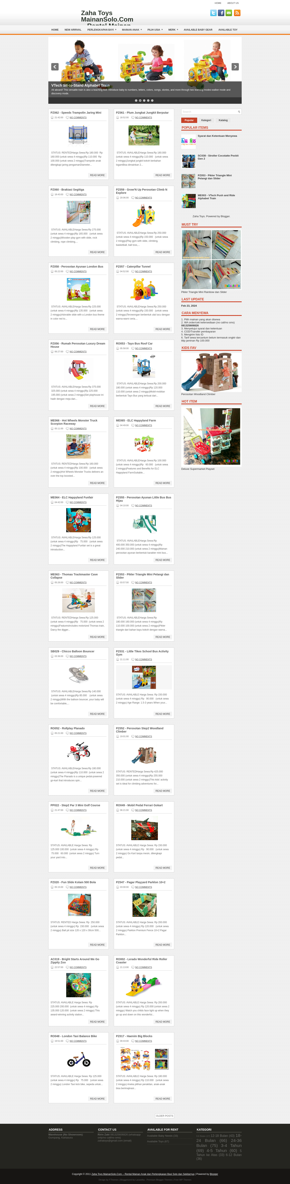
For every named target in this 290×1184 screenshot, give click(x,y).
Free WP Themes (183, 1180)
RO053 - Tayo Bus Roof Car (134, 343)
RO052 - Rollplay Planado (68, 728)
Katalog (223, 120)
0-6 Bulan (200, 1136)
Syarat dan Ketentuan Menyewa (217, 135)
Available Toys (155, 1141)
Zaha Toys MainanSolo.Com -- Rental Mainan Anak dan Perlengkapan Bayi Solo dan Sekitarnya (142, 1174)
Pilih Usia (157, 28)
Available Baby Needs (160, 1135)
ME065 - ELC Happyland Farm (136, 420)
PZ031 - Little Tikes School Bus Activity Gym (142, 653)
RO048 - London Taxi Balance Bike (74, 1036)
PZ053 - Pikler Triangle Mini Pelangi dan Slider (142, 576)
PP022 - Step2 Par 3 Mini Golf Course (75, 805)
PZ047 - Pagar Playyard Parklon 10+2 (141, 882)
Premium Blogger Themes (159, 1180)
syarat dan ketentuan (210, 328)
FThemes (113, 1180)
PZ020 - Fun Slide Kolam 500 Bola (73, 882)
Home (218, 3)
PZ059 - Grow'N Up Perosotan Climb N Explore (141, 191)
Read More (97, 175)
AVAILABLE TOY (228, 29)
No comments (78, 117)
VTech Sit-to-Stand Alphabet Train (80, 85)
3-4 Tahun (231, 1145)
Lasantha (140, 1180)
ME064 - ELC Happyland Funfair (72, 497)
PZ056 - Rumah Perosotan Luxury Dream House (78, 345)
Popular (189, 120)
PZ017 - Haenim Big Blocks (134, 1036)
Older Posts (164, 1115)
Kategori (206, 120)
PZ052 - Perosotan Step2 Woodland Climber (139, 730)
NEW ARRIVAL (73, 29)
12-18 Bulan (219, 1135)
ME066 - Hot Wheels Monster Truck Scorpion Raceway (74, 422)
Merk (174, 28)
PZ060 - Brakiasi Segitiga (67, 189)
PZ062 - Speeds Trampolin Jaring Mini (76, 112)
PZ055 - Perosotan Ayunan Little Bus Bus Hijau (143, 499)
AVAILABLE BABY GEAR (198, 29)
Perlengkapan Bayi (103, 28)
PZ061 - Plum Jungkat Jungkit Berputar (142, 112)
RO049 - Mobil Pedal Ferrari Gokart (139, 805)
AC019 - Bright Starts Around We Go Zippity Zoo (75, 961)
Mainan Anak (133, 28)
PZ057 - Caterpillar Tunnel (133, 266)
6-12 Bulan (234, 1155)
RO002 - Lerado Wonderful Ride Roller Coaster (141, 961)
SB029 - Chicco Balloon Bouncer (72, 651)
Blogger (225, 216)
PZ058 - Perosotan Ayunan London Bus (77, 266)
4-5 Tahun (217, 1150)
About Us (233, 3)
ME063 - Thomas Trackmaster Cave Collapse (74, 576)
